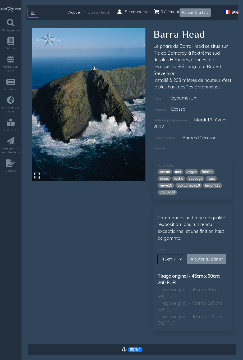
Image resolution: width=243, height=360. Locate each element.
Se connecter (133, 11)
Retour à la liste (195, 12)
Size (160, 249)
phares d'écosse (199, 137)
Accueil (74, 12)
